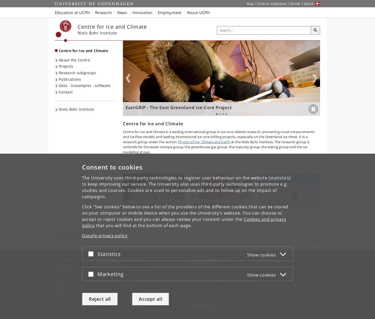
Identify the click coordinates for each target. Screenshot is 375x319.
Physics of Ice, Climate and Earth (204, 142)
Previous (128, 78)
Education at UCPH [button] (72, 12)
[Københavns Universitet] (64, 31)
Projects (66, 66)
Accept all (150, 299)
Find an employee (272, 3)
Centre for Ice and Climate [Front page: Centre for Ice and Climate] (83, 50)
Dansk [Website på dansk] (309, 3)
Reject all (100, 299)
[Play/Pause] (313, 109)
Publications (70, 79)
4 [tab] (226, 114)
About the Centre (74, 60)
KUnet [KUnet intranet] (295, 3)
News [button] (122, 12)
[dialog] (187, 236)
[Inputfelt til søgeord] (264, 30)
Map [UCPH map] (250, 3)
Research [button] (103, 12)
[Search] (315, 30)
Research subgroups (77, 72)
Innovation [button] (143, 12)
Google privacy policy (105, 236)
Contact (66, 92)
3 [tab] (223, 114)
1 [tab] (217, 114)
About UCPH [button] (198, 12)
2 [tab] (220, 114)
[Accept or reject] (92, 253)
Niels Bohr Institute (76, 109)
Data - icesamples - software (84, 85)
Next (315, 78)
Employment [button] (170, 12)
